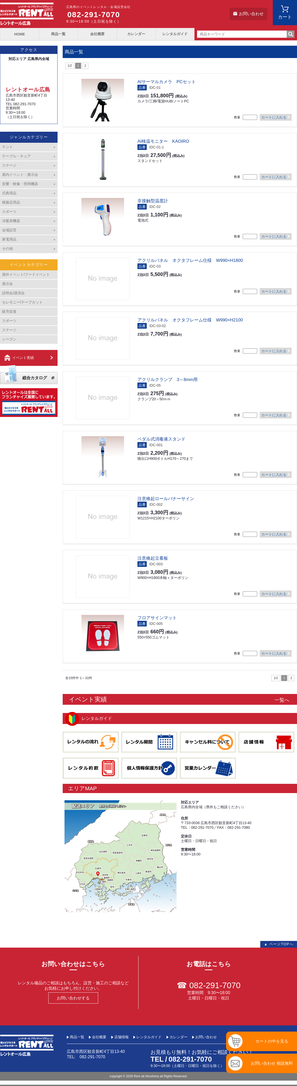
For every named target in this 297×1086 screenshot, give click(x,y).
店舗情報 (121, 1037)
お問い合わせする (73, 998)
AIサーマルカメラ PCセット (166, 81)
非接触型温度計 (152, 200)
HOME (19, 34)
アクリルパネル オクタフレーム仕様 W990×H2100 (190, 320)
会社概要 (97, 34)
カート (285, 17)
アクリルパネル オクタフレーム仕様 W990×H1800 (190, 260)
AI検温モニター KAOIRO (163, 141)
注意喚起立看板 (152, 558)
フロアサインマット (157, 617)
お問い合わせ (251, 14)
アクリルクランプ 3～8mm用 (167, 379)
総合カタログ (34, 378)
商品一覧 (58, 34)
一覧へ (282, 700)
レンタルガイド (175, 34)
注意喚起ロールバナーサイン (165, 498)
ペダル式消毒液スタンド (161, 439)
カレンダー (136, 34)
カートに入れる (273, 117)
